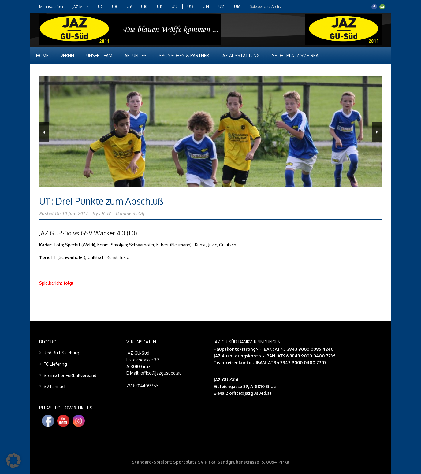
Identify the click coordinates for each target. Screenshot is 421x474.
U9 (129, 6)
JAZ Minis (80, 6)
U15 (221, 6)
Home (42, 55)
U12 (175, 6)
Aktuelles (136, 55)
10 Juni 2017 (75, 213)
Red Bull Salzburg (61, 352)
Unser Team (99, 55)
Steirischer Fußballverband (70, 375)
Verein (67, 55)
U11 (159, 6)
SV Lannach (55, 386)
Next (377, 132)
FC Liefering (55, 364)
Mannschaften (51, 6)
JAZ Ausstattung (240, 55)
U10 (144, 6)
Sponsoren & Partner (184, 55)
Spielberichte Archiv (265, 6)
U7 (100, 6)
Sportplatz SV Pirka (295, 55)
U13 (190, 6)
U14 (206, 6)
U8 (114, 6)
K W (106, 213)
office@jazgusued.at (250, 393)
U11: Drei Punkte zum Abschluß (101, 201)
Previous (44, 132)
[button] (13, 460)
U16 (237, 6)
